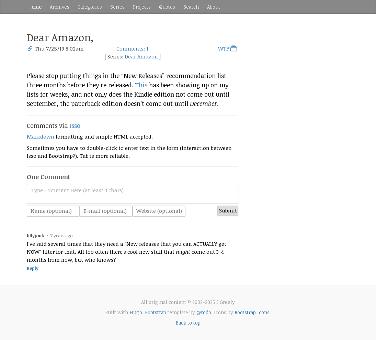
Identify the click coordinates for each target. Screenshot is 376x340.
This (141, 85)
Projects (142, 6)
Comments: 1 (132, 48)
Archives (59, 6)
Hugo (135, 312)
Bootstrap (155, 312)
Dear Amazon (141, 56)
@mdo (203, 312)
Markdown (40, 136)
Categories (90, 6)
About (213, 6)
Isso (74, 125)
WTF (228, 48)
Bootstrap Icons (252, 312)
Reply (32, 268)
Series (117, 6)
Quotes (167, 6)
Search (191, 6)
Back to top (188, 322)
